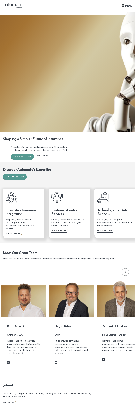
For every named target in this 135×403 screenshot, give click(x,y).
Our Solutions (13, 234)
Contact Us (42, 156)
